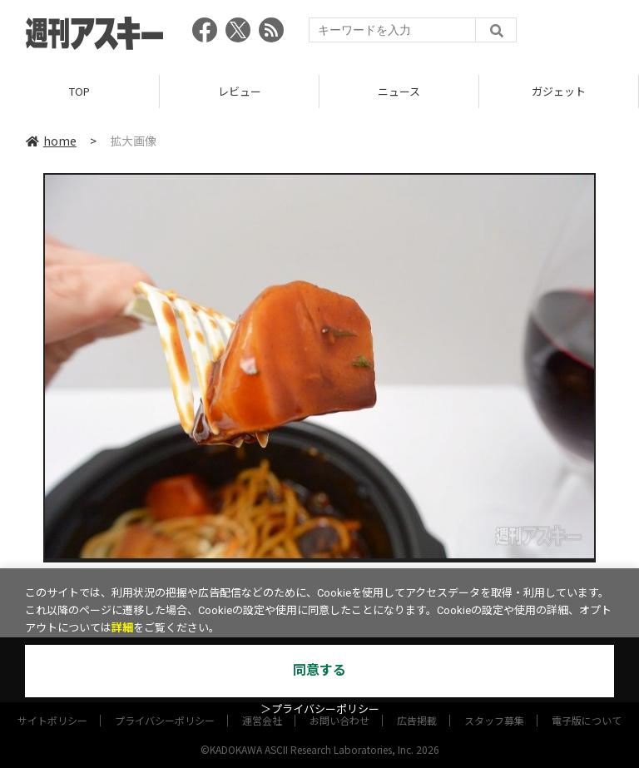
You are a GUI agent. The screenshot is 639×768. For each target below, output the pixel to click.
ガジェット (559, 91)
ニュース (399, 91)
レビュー (239, 91)
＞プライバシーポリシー (319, 709)
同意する (319, 670)
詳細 (122, 628)
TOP (79, 91)
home (51, 140)
